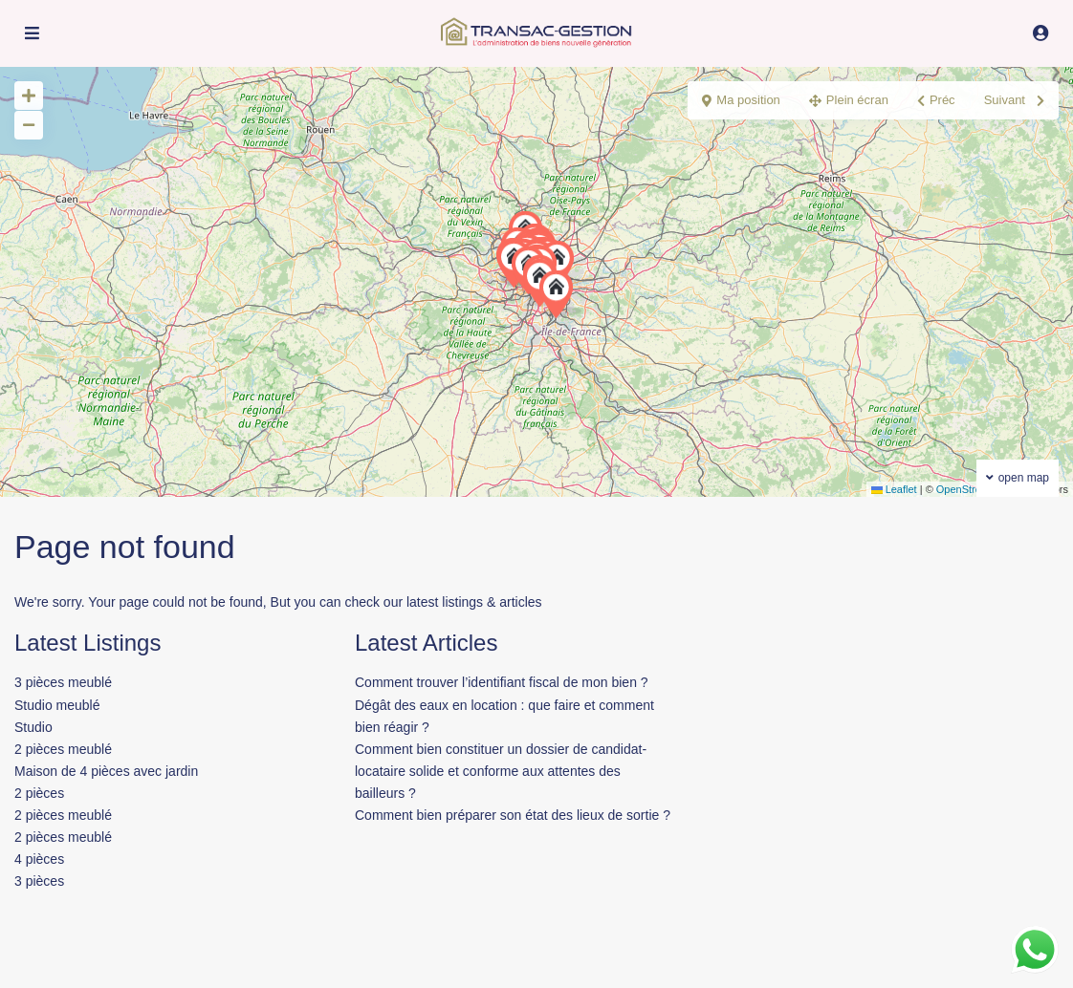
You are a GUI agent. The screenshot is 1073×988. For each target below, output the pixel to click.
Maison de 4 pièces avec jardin (106, 771)
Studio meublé (57, 705)
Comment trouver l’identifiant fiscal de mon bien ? (501, 682)
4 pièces (39, 859)
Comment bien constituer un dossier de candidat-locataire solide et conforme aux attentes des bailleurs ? (500, 771)
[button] (560, 294)
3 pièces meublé (63, 682)
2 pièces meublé (63, 749)
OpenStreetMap (973, 489)
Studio (33, 727)
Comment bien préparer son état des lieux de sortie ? (512, 815)
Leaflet (894, 489)
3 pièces (39, 881)
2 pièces (39, 793)
